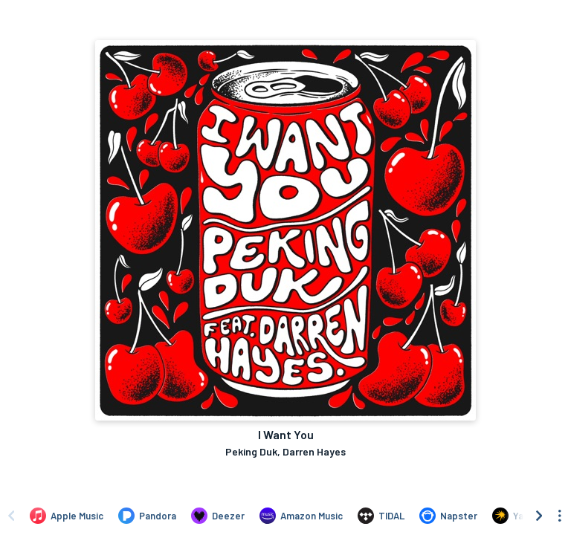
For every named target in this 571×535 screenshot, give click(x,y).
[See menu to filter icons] (560, 515)
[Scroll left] (11, 515)
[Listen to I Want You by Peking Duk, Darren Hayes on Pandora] (147, 516)
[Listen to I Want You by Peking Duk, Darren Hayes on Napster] (448, 516)
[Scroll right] (539, 515)
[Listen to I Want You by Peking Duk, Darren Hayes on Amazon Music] (301, 516)
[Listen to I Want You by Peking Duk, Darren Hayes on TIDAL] (381, 516)
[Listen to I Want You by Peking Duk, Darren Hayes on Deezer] (218, 516)
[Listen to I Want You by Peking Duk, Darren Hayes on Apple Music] (66, 516)
